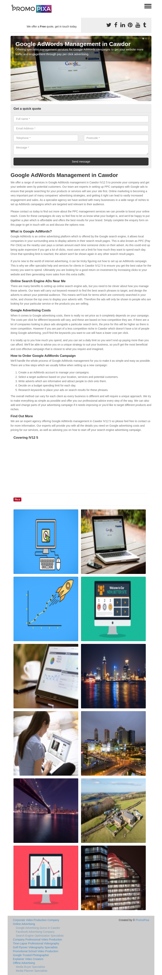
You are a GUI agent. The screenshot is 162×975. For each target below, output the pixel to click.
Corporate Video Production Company (36, 920)
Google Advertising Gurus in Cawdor (38, 927)
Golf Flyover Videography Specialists (35, 947)
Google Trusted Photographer (31, 955)
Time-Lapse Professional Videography (36, 943)
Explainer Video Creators (28, 959)
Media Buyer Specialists (30, 966)
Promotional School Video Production (35, 951)
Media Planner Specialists (31, 970)
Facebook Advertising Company (35, 931)
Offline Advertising (24, 962)
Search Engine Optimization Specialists (40, 935)
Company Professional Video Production (37, 939)
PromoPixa (142, 920)
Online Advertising (24, 923)
